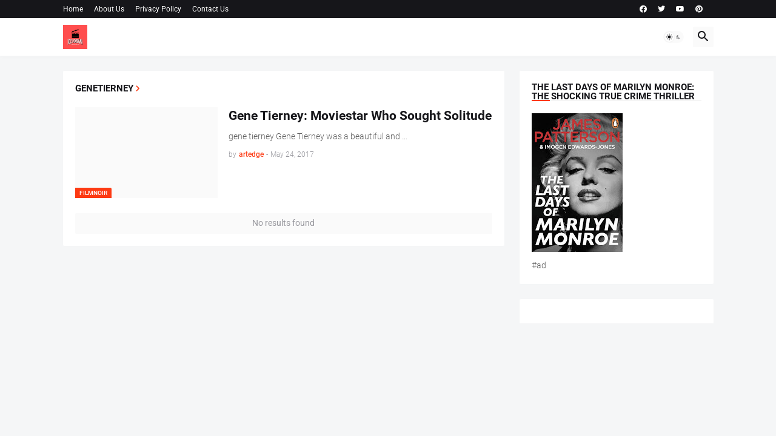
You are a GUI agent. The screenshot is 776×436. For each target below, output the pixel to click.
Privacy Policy (158, 9)
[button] (673, 37)
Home (73, 9)
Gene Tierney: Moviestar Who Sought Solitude (360, 115)
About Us (109, 9)
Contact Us (210, 9)
